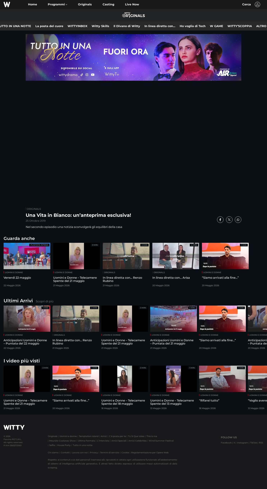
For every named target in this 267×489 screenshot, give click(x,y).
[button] (57, 4)
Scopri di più (45, 301)
